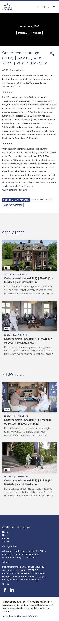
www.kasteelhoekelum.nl (14, 189)
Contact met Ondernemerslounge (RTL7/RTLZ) (23, 573)
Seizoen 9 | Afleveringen (16, 199)
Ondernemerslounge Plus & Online (18, 557)
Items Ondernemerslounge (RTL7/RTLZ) (20, 554)
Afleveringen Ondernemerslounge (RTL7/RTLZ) (24, 551)
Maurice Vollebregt (41, 199)
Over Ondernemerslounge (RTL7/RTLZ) (20, 570)
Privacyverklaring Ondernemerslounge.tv (21, 579)
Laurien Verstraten (12, 205)
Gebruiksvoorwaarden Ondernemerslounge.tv (24, 576)
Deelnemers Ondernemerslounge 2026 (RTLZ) (23, 566)
